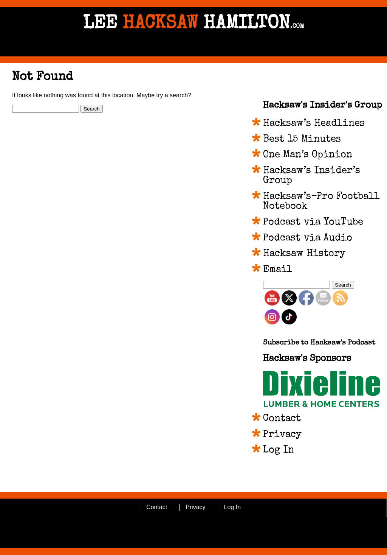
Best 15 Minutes (302, 140)
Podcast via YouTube (313, 223)
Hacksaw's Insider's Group (322, 105)
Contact (282, 419)
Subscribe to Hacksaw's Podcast (319, 343)
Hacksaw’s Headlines (314, 124)
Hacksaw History (304, 254)
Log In (278, 450)
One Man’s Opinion (307, 155)
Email (278, 270)
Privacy (282, 435)
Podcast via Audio (307, 238)
